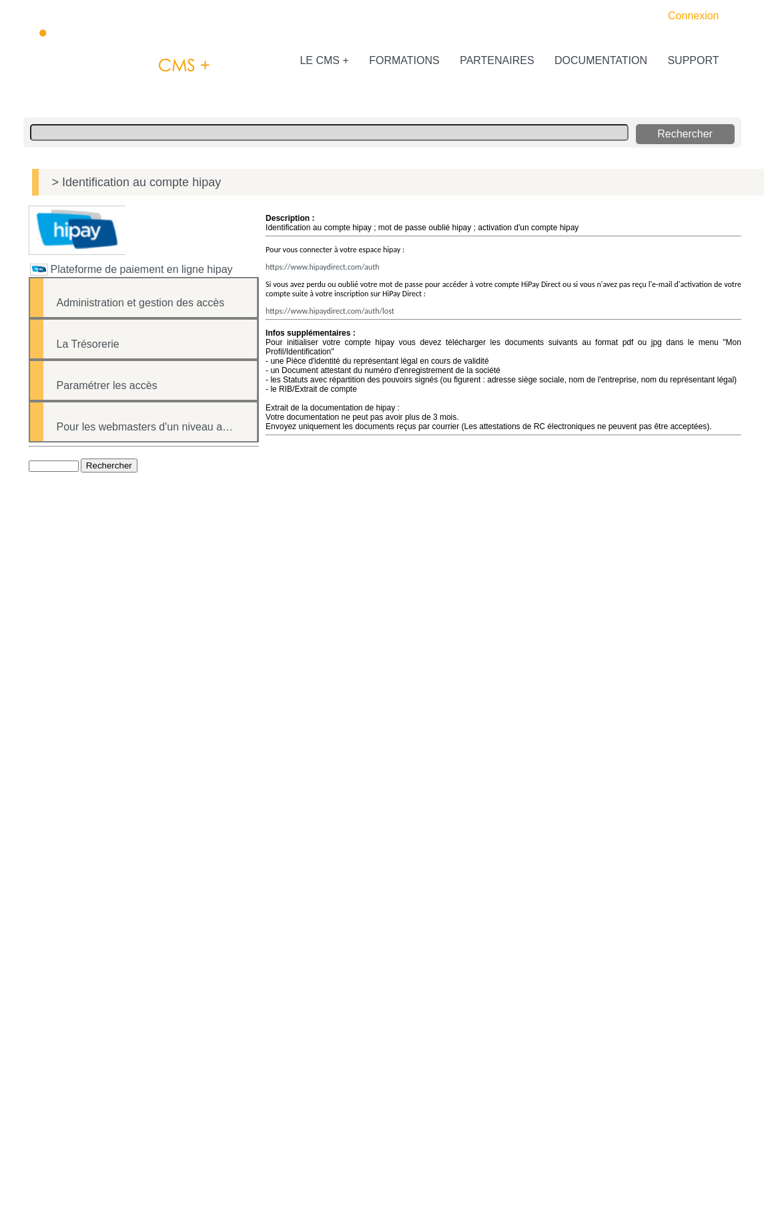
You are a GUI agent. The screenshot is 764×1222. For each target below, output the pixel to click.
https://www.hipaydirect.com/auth (322, 267)
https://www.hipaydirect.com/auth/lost (330, 311)
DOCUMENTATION (599, 60)
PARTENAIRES (495, 60)
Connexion (693, 15)
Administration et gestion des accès (141, 302)
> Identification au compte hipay (137, 182)
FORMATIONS (403, 60)
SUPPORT (692, 60)
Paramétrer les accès (107, 385)
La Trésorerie (88, 344)
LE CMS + (323, 60)
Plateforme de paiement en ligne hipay (142, 269)
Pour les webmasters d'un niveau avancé (154, 426)
